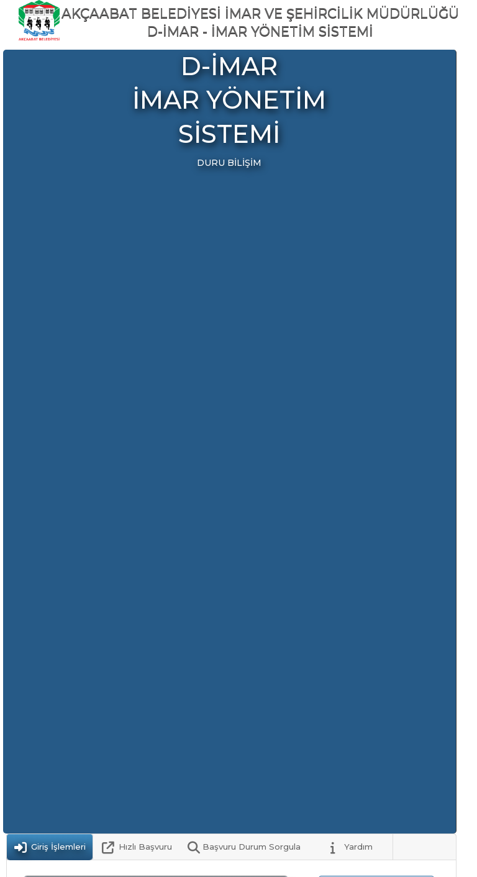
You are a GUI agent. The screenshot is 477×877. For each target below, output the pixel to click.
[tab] (49, 847)
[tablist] (231, 847)
